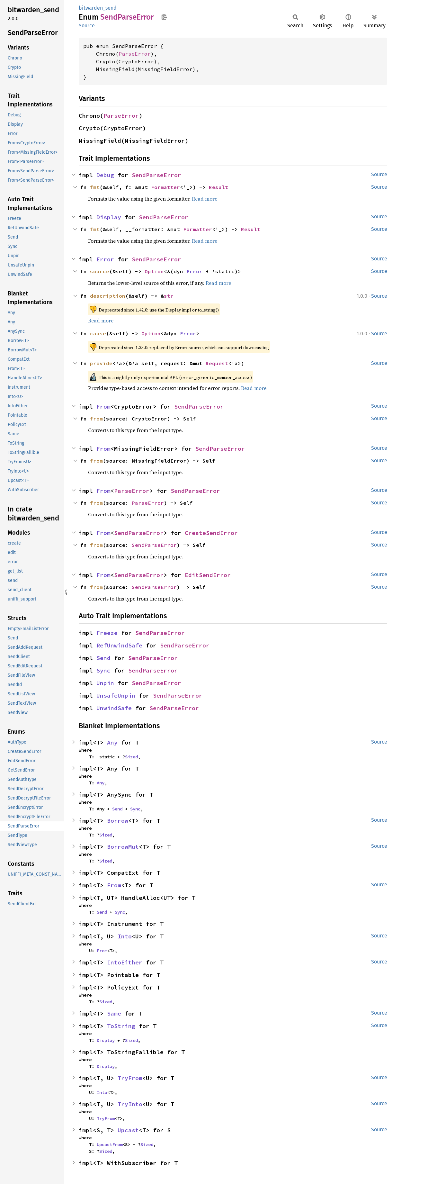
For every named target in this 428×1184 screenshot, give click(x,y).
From (103, 406)
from (96, 418)
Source (87, 26)
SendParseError (156, 175)
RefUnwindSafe (119, 645)
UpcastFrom (109, 1144)
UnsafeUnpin (115, 695)
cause (98, 333)
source (99, 271)
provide (101, 363)
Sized (131, 757)
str (169, 296)
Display (108, 217)
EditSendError (208, 575)
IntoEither (124, 962)
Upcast (128, 1130)
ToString (121, 1026)
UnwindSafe (114, 708)
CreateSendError (211, 533)
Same (114, 1013)
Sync (103, 670)
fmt (95, 187)
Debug (105, 175)
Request (217, 363)
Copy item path (164, 16)
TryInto (130, 1104)
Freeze (107, 633)
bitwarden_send (98, 8)
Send (103, 658)
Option (154, 271)
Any (112, 742)
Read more (204, 198)
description (107, 296)
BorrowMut (123, 846)
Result (218, 187)
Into (125, 936)
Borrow (117, 820)
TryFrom (130, 1078)
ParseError (135, 53)
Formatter (165, 187)
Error (105, 259)
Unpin (105, 683)
